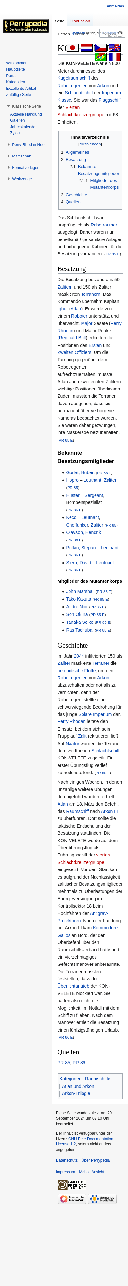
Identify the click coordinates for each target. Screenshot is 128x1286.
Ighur (63, 308)
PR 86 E (74, 510)
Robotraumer (104, 224)
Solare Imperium (95, 714)
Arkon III (109, 811)
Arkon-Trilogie (76, 1093)
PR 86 (79, 1062)
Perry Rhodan (71, 721)
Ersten (95, 345)
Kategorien (70, 1078)
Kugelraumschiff (74, 78)
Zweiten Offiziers (74, 352)
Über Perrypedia (96, 1160)
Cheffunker (77, 524)
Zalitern (65, 287)
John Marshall (80, 591)
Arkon (103, 85)
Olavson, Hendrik (83, 532)
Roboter (79, 316)
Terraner (100, 663)
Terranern (90, 294)
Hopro (72, 480)
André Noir (77, 606)
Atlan (75, 308)
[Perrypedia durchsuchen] (112, 33)
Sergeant (93, 495)
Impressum (65, 1172)
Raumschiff (77, 811)
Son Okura (77, 614)
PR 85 (72, 488)
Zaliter (110, 480)
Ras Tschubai (80, 630)
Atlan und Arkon (78, 1086)
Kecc (71, 517)
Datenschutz (67, 1160)
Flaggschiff (110, 100)
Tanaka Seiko (80, 622)
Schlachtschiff (79, 92)
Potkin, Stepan (81, 547)
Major (86, 323)
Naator (72, 743)
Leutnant (92, 480)
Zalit (82, 736)
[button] (26, 106)
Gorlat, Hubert (80, 472)
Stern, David (78, 562)
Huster (73, 495)
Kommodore (105, 927)
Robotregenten (73, 85)
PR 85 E (113, 254)
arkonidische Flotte (77, 670)
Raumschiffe (97, 1078)
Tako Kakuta (78, 599)
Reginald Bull (72, 337)
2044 (79, 656)
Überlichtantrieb (73, 986)
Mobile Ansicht (91, 1172)
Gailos (64, 935)
